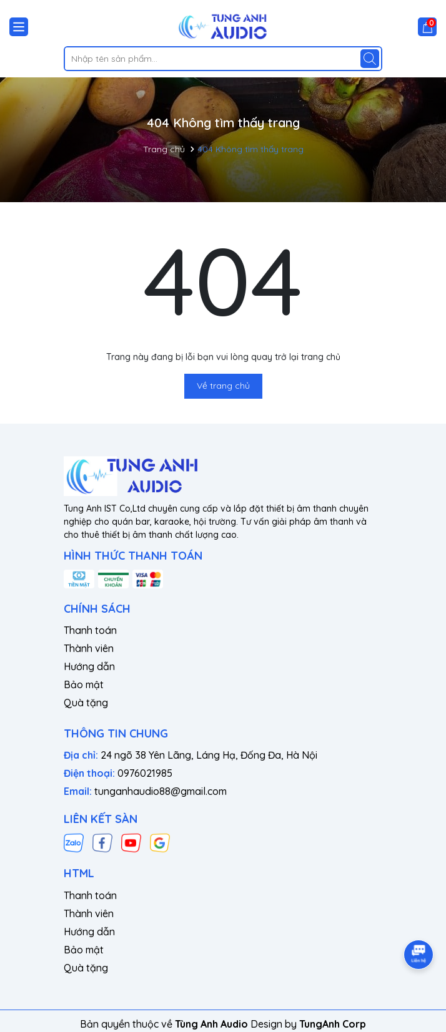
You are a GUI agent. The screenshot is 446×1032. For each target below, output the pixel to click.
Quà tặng (86, 702)
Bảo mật (84, 684)
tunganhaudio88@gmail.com (160, 791)
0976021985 (144, 773)
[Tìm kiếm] (369, 58)
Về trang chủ (223, 385)
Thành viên (89, 648)
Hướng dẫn (89, 666)
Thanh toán (90, 630)
